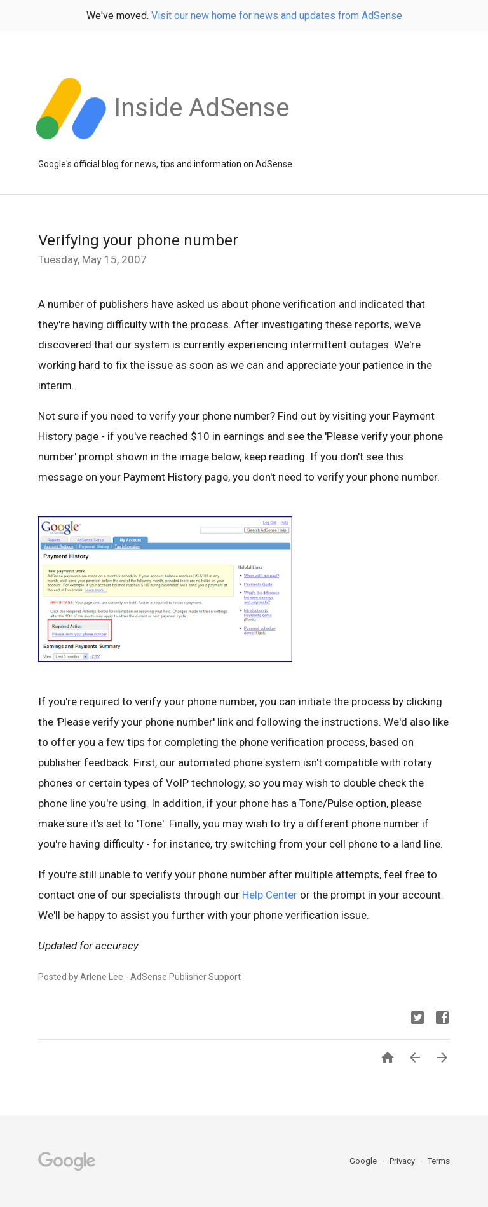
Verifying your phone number (138, 240)
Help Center (269, 894)
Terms (439, 1161)
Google (364, 1161)
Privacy (403, 1161)
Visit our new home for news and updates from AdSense (276, 16)
